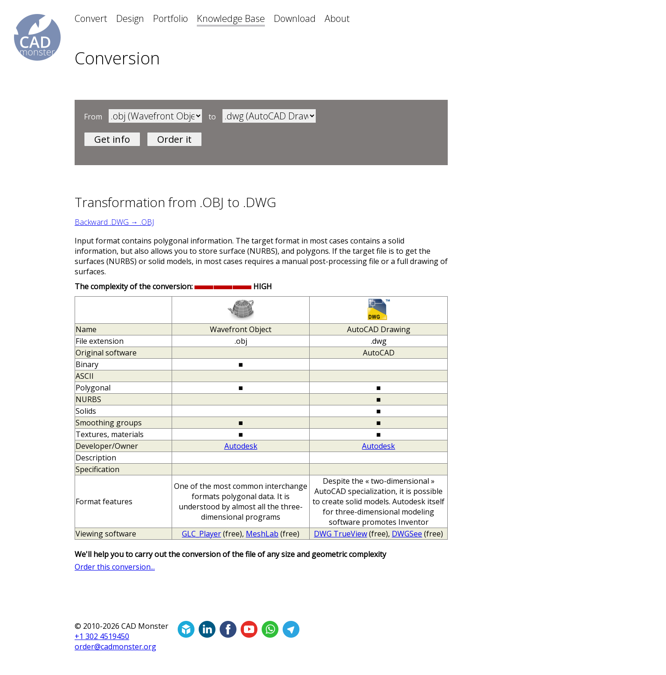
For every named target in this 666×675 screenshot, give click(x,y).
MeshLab (262, 534)
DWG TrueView (340, 534)
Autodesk (240, 446)
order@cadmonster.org (115, 646)
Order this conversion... (115, 567)
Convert (91, 18)
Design (130, 18)
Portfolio (170, 18)
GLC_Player (201, 534)
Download (295, 18)
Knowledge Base (231, 18)
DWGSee (407, 534)
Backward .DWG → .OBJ (114, 222)
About (337, 18)
